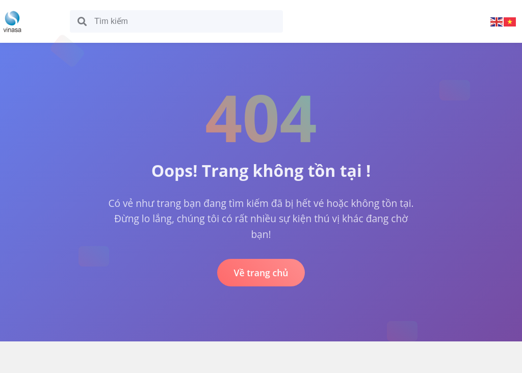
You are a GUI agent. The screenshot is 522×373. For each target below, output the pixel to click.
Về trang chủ (260, 273)
